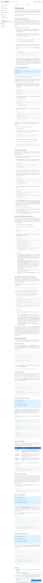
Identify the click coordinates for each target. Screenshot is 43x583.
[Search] (37, 1)
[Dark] (41, 1)
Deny (26, 580)
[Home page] (5, 2)
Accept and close (36, 580)
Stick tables (18, 570)
